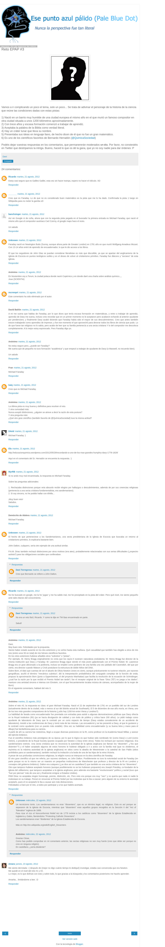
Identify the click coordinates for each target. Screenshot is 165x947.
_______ (12, 194)
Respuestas (17, 564)
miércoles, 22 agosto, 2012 (38, 800)
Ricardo (12, 177)
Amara (11, 864)
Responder (13, 185)
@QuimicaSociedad (83, 137)
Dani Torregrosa (24, 570)
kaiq (10, 385)
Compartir (8, 161)
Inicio (70, 933)
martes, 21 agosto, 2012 (28, 177)
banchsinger (14, 214)
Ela (10, 448)
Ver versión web (69, 939)
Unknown (13, 240)
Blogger (79, 944)
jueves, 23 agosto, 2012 (27, 864)
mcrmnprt (13, 292)
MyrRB (11, 472)
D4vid (11, 431)
